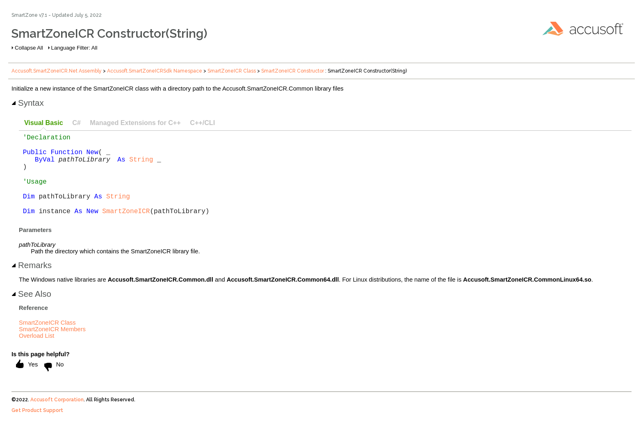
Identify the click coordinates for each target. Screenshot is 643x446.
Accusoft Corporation (57, 418)
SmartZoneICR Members (52, 347)
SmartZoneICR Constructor (292, 71)
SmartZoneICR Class (231, 71)
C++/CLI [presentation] (202, 122)
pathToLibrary (84, 165)
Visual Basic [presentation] (43, 122)
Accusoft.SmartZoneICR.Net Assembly (56, 71)
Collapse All (29, 48)
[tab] (43, 123)
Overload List (36, 353)
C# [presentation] (76, 122)
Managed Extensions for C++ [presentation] (135, 122)
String (141, 165)
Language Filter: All (74, 48)
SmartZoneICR (126, 228)
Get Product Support (37, 428)
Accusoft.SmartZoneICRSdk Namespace (154, 71)
